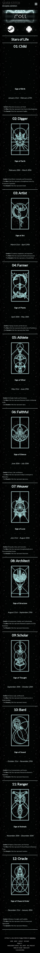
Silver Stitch (11, 3)
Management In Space (13, 945)
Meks (21, 938)
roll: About (23, 945)
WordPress (32, 938)
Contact (20, 941)
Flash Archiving (20, 950)
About (15, 941)
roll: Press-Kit (31, 945)
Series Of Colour (18, 948)
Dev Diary (26, 941)
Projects (19, 943)
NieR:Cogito (26, 948)
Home (11, 941)
